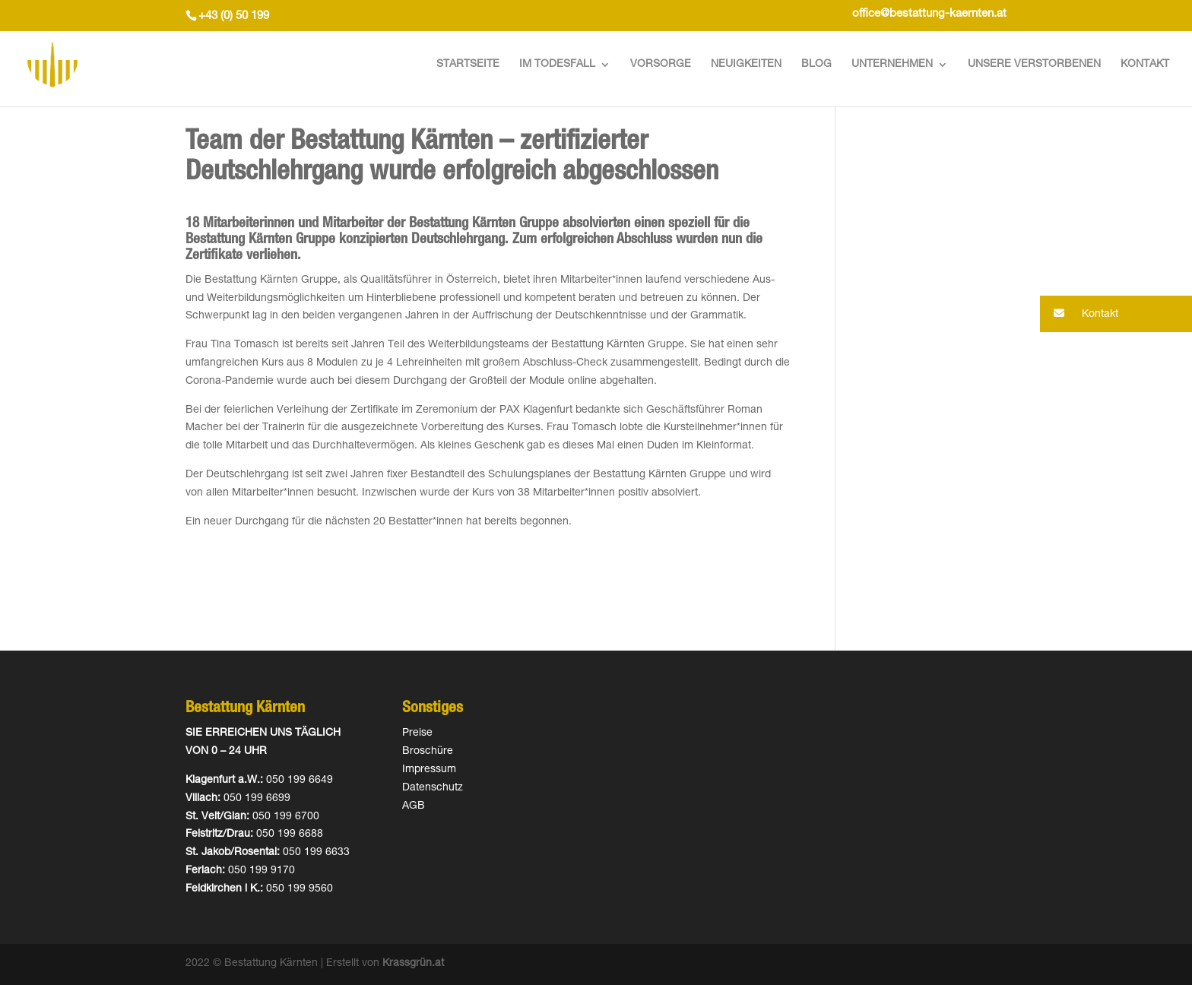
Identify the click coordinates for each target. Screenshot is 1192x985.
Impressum (429, 770)
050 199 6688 (289, 834)
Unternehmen (892, 64)
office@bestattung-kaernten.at (929, 14)
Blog (816, 64)
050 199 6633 (316, 852)
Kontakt (1145, 64)
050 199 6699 (257, 798)
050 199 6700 (285, 817)
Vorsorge (660, 64)
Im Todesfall (557, 64)
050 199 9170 (261, 871)
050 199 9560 (299, 889)
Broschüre (427, 751)
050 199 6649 (299, 780)
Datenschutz (432, 788)
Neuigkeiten (746, 64)
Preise (417, 733)
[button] (1116, 314)
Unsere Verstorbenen (1034, 64)
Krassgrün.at (413, 963)
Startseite (467, 64)
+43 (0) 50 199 (233, 16)
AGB (413, 806)
